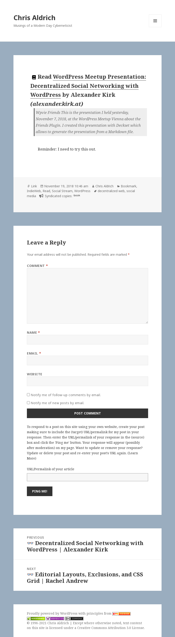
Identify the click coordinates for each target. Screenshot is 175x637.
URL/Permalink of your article (50, 469)
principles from (109, 613)
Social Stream (62, 191)
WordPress (82, 191)
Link (34, 186)
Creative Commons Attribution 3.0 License (110, 628)
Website (34, 374)
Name (33, 332)
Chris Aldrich (34, 17)
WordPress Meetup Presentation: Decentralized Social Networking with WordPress (88, 85)
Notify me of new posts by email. (57, 403)
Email (34, 353)
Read (46, 191)
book (77, 195)
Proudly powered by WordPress (52, 613)
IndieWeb (34, 191)
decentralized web (111, 191)
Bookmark (128, 186)
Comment (37, 265)
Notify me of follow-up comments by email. (66, 395)
